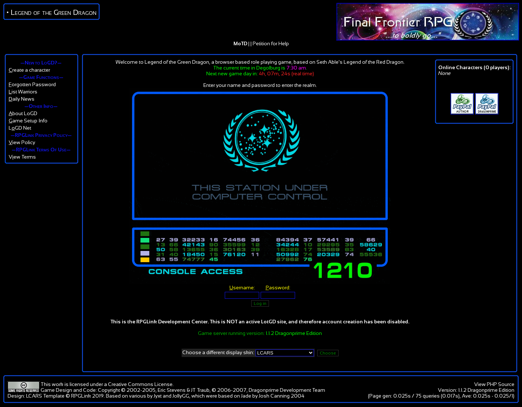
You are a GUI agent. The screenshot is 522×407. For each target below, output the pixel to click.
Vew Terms (22, 157)
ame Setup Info (28, 120)
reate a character (29, 70)
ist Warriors (23, 92)
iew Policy (22, 142)
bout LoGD (23, 113)
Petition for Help (271, 43)
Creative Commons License (140, 384)
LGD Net (20, 128)
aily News (21, 99)
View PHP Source (494, 384)
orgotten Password (32, 84)
